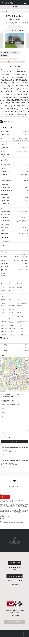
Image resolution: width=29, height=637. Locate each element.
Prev (1, 40)
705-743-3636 (16, 615)
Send (14, 441)
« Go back (4, 11)
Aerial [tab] (3, 355)
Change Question (5, 437)
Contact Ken (14, 563)
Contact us (14, 7)
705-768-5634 (14, 571)
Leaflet (7, 390)
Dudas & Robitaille (17, 634)
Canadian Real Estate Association (19, 501)
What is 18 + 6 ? (5, 433)
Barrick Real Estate (19, 631)
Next (27, 40)
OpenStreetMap (13, 390)
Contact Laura (14, 576)
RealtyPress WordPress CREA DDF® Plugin (10, 525)
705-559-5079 (15, 584)
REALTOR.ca (5, 500)
